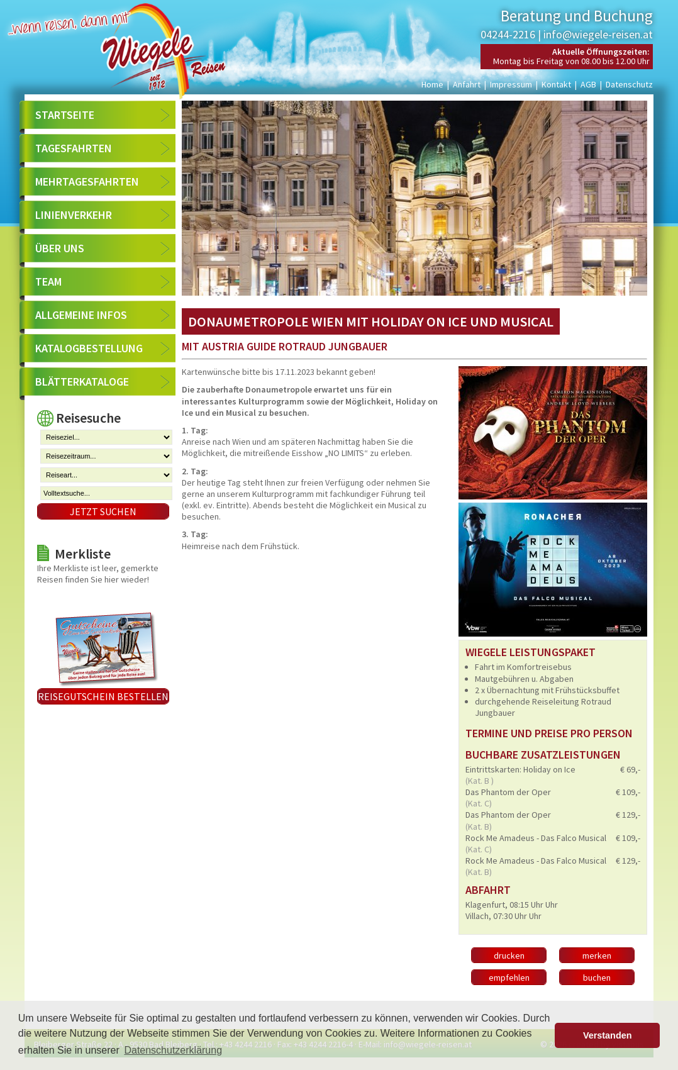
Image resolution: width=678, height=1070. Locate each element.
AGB (588, 84)
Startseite (64, 115)
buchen (597, 977)
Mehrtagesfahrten (87, 181)
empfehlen (509, 977)
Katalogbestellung (89, 348)
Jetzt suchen (103, 511)
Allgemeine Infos (81, 315)
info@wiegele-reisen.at (598, 34)
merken (596, 955)
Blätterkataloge (82, 381)
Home (432, 84)
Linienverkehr (73, 215)
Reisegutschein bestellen (103, 696)
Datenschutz (629, 84)
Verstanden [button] (607, 1035)
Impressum (511, 84)
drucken (509, 955)
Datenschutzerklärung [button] (173, 1050)
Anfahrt (467, 84)
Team (48, 281)
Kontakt (556, 84)
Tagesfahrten (73, 148)
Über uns (59, 248)
